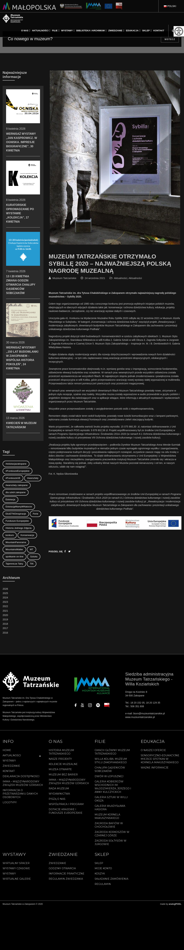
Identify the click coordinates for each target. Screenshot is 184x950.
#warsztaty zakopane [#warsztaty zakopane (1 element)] (17, 485)
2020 (5, 615)
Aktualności (120, 278)
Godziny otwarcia (62, 868)
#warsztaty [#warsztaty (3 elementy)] (32, 478)
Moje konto (103, 868)
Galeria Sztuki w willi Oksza (111, 799)
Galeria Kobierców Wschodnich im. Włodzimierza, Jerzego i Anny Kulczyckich (113, 787)
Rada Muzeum (59, 788)
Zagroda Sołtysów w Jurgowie (110, 842)
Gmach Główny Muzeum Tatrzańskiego (112, 752)
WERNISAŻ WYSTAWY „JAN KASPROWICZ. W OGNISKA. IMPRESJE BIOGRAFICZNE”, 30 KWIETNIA (23, 129)
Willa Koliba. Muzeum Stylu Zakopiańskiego (111, 760)
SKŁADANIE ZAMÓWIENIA (111, 878)
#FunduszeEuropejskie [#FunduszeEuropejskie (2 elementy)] (17, 471)
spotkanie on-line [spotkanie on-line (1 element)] (14, 556)
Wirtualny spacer (16, 863)
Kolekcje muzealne (63, 764)
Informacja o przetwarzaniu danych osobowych (20, 794)
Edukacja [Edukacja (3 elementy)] (10, 499)
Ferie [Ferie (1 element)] (35, 513)
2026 (5, 588)
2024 (5, 597)
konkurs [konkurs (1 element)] (10, 535)
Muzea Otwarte (60, 769)
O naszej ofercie (153, 750)
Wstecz (170, 39)
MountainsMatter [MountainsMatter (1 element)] (14, 549)
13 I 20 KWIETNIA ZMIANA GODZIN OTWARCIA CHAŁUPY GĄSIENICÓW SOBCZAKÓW (23, 272)
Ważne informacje (155, 767)
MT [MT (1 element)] (31, 549)
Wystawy (9, 760)
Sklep (99, 863)
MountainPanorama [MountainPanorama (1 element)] (16, 542)
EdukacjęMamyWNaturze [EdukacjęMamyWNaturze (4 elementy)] (19, 506)
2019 (5, 619)
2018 (5, 623)
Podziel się (56, 551)
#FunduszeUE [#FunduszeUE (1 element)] (13, 478)
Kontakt (9, 771)
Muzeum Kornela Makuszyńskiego (107, 816)
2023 (5, 601)
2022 (5, 606)
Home (7, 750)
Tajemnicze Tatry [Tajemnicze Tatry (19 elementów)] (14, 563)
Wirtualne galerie (17, 878)
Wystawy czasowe (16, 868)
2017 (5, 628)
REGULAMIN (103, 884)
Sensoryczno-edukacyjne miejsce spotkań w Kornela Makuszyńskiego (160, 759)
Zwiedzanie (11, 765)
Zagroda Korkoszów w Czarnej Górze (112, 833)
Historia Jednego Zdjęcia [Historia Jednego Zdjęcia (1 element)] (18, 528)
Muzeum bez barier (63, 774)
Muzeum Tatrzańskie (64, 278)
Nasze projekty (60, 758)
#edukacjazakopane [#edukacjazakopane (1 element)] (16, 463)
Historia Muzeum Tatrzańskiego (61, 752)
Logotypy (10, 802)
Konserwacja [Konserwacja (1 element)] (27, 535)
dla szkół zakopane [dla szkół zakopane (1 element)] (16, 492)
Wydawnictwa (59, 793)
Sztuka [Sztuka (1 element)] (33, 556)
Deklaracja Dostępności (21, 776)
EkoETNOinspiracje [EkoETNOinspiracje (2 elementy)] (16, 513)
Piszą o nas (57, 798)
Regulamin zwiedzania (66, 878)
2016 (5, 632)
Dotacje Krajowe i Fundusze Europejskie (65, 811)
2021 (5, 610)
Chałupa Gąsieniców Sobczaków (110, 769)
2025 (5, 593)
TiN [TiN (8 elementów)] (32, 563)
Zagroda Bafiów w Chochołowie (109, 825)
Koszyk (100, 873)
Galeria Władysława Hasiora (110, 807)
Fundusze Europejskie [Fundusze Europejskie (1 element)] (17, 521)
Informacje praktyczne (66, 873)
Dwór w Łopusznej (109, 776)
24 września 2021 (95, 278)
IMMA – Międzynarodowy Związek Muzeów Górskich (23, 783)
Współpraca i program (66, 804)
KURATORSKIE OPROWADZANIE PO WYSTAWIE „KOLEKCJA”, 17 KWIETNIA (23, 200)
